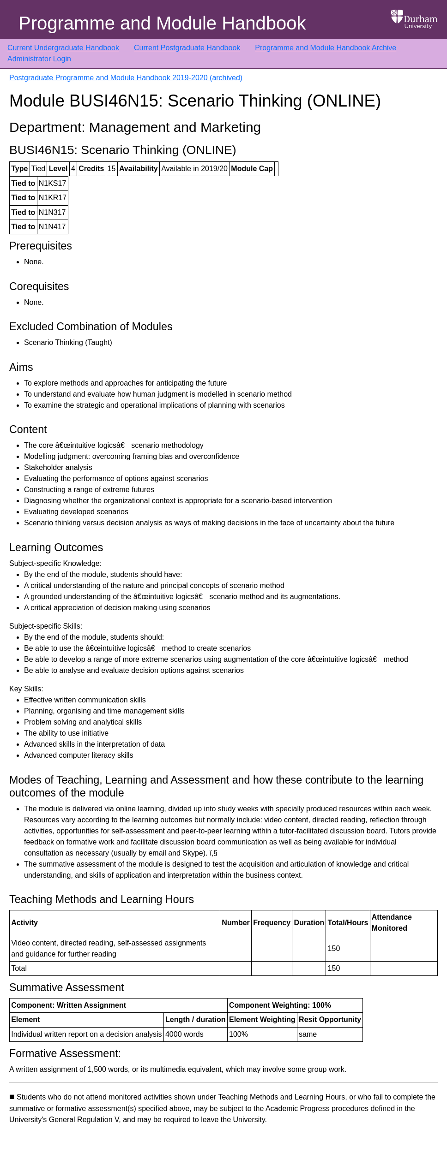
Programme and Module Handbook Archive (325, 48)
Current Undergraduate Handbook (63, 48)
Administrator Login (39, 59)
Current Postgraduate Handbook (187, 48)
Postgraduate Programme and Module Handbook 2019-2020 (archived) (125, 78)
